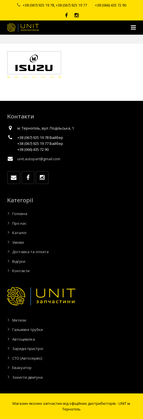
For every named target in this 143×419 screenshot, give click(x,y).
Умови (18, 242)
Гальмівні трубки (27, 329)
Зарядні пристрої (27, 348)
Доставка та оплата (30, 251)
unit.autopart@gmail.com (38, 158)
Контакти (21, 270)
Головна (19, 213)
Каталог (19, 232)
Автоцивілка (23, 339)
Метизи (19, 320)
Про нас (19, 223)
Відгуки (18, 261)
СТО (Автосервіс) (27, 358)
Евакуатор (22, 367)
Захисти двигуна (27, 377)
